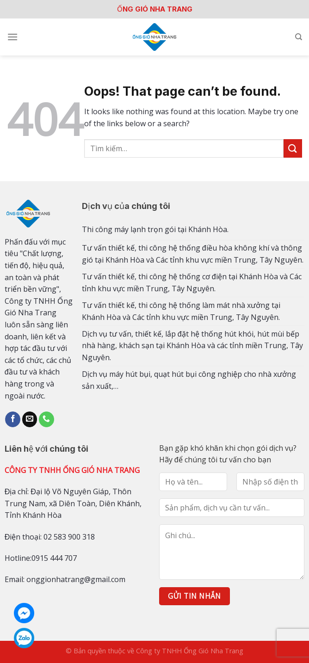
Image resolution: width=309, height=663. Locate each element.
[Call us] (46, 419)
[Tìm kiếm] (298, 37)
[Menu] (12, 36)
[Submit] (293, 148)
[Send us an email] (29, 419)
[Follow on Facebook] (12, 419)
